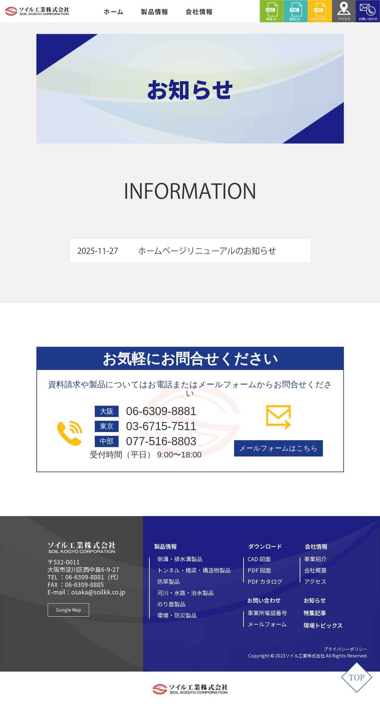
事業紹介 (315, 559)
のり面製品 (171, 604)
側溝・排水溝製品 (179, 559)
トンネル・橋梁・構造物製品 (194, 570)
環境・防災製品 (177, 615)
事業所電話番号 (267, 613)
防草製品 (168, 581)
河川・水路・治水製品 (185, 592)
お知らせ (314, 600)
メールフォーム (267, 624)
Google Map (68, 610)
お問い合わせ (264, 600)
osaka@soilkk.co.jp (98, 592)
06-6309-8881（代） (93, 576)
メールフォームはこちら (278, 448)
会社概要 (315, 570)
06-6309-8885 (84, 584)
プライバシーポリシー (345, 649)
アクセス (315, 581)
